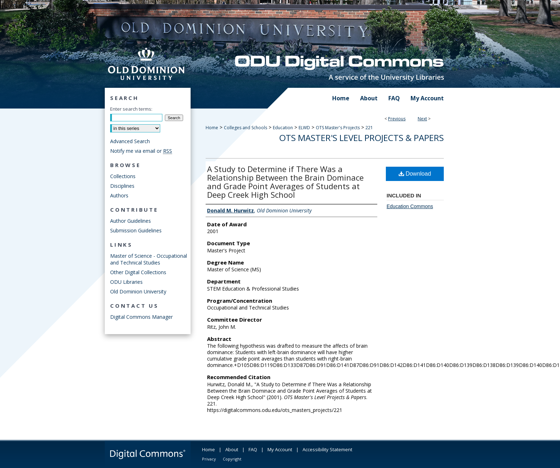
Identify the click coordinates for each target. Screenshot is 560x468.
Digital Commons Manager (141, 316)
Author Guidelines (130, 220)
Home (212, 128)
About (231, 449)
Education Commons (410, 206)
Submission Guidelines (136, 230)
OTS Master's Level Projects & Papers (361, 138)
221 (369, 128)
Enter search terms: (131, 109)
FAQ (253, 449)
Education (283, 128)
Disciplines (122, 185)
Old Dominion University (138, 291)
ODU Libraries (126, 281)
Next (422, 119)
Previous (397, 119)
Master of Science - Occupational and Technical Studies (148, 259)
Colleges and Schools (245, 128)
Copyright (232, 459)
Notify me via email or (141, 150)
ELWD (304, 128)
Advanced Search (130, 141)
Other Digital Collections (138, 272)
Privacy (209, 459)
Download (415, 174)
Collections (123, 176)
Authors (119, 195)
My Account (279, 449)
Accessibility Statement (327, 449)
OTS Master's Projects (338, 128)
